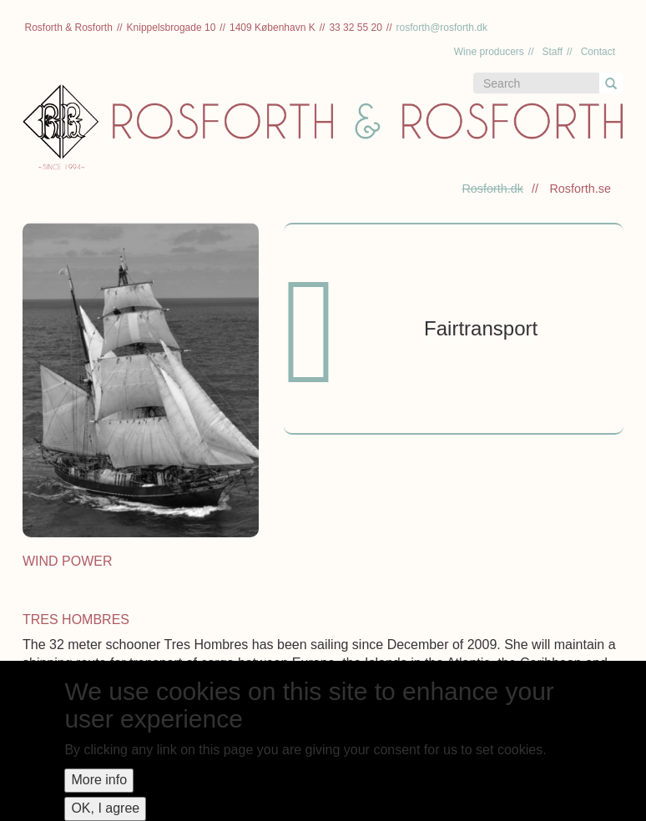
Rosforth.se (580, 188)
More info (99, 780)
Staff (553, 52)
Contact (598, 52)
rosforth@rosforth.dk (441, 27)
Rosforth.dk (492, 188)
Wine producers (489, 52)
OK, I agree (105, 808)
